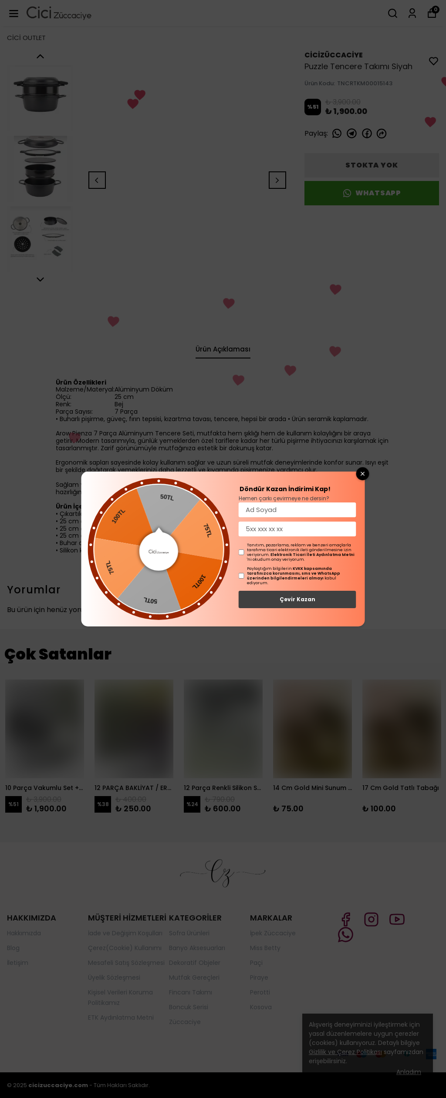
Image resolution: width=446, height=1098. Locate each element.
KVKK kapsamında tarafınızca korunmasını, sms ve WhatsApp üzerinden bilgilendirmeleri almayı (293, 573)
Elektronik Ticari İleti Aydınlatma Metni (312, 554)
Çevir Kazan (297, 599)
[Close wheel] (362, 473)
